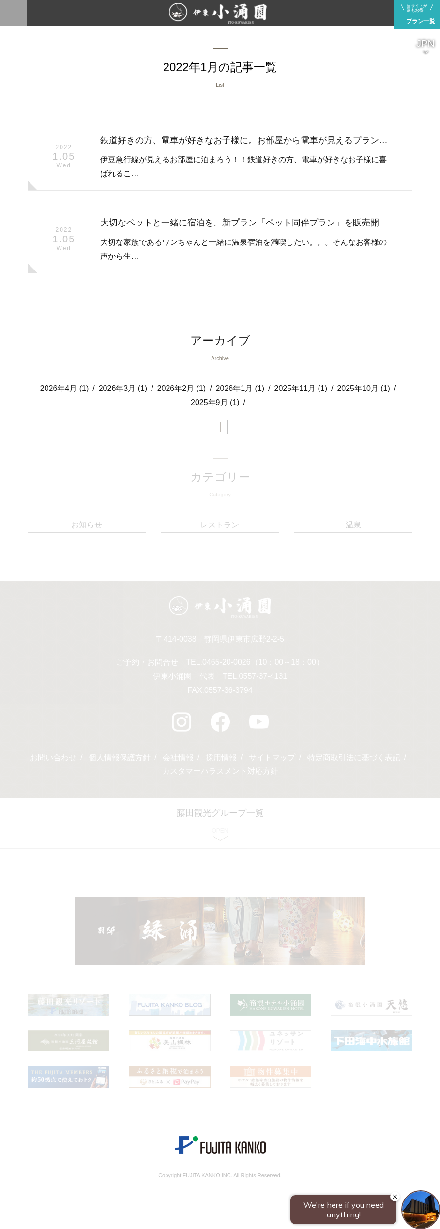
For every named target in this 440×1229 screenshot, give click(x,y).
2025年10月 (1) (363, 388)
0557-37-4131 (263, 676)
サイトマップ (272, 757)
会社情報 (178, 757)
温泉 (353, 525)
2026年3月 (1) (123, 388)
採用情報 (221, 757)
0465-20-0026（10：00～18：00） (263, 662)
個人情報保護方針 (120, 757)
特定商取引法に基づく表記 (353, 757)
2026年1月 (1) (240, 388)
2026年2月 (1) (181, 388)
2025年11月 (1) (300, 388)
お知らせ (86, 525)
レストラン (219, 525)
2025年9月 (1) (215, 402)
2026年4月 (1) (64, 388)
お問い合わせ (53, 757)
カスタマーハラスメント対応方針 (220, 771)
